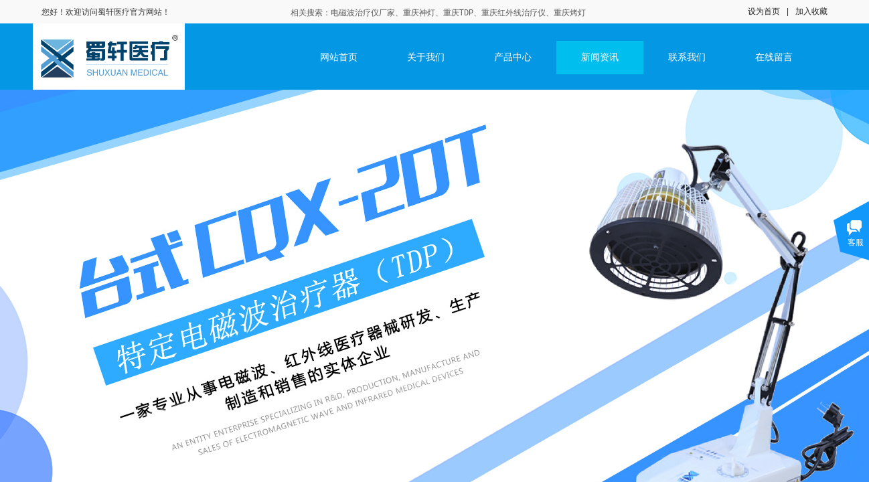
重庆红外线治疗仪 (513, 13)
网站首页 (339, 57)
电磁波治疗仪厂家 (363, 13)
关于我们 (426, 57)
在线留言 (774, 57)
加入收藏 (811, 11)
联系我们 (687, 57)
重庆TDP (458, 13)
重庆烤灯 (570, 13)
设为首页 (764, 11)
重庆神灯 (419, 13)
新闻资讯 (600, 57)
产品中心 (513, 57)
